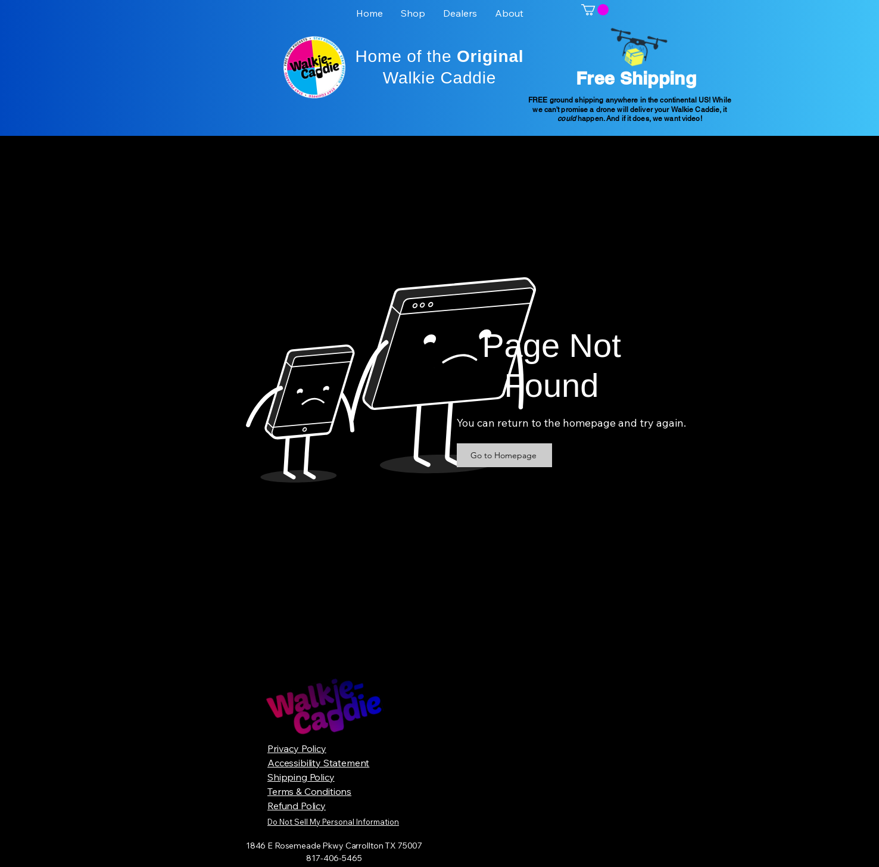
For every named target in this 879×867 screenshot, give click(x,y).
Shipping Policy (301, 777)
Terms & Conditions (309, 791)
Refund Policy (296, 806)
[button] (595, 9)
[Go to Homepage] (504, 455)
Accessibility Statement (318, 763)
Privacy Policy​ (296, 748)
